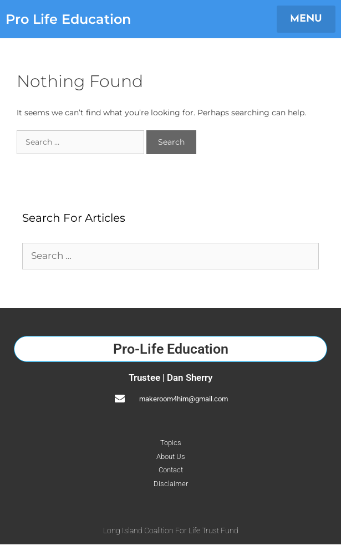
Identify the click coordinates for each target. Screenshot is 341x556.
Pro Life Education (68, 19)
